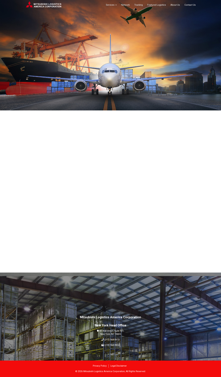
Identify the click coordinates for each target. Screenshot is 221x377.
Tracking (138, 5)
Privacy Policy (100, 366)
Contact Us (190, 5)
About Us (175, 5)
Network (125, 5)
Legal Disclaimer (118, 366)
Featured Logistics (156, 5)
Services (111, 5)
